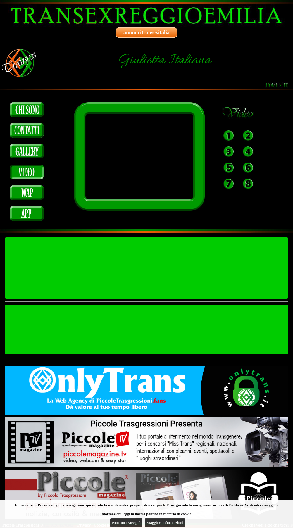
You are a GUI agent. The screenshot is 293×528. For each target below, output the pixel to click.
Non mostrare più (126, 522)
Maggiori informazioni (164, 522)
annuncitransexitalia (146, 32)
